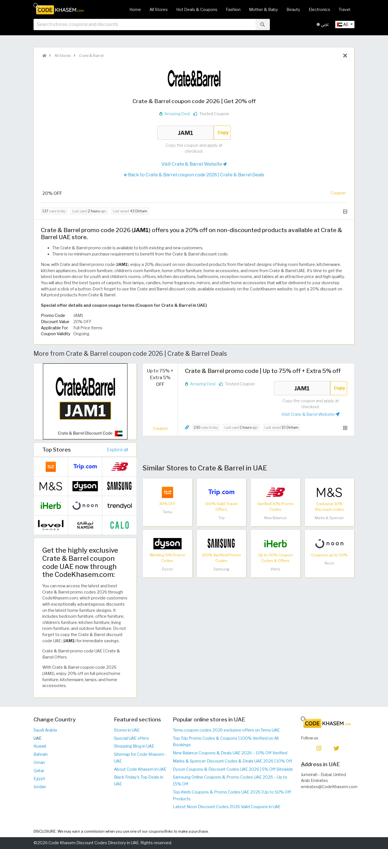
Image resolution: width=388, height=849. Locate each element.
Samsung (221, 569)
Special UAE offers (131, 738)
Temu (167, 512)
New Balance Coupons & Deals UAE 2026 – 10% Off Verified (230, 752)
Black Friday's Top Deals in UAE (138, 780)
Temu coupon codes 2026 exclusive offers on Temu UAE (226, 730)
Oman (39, 762)
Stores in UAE (127, 730)
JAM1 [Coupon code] (185, 132)
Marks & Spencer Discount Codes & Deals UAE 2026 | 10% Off (232, 761)
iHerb (275, 569)
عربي (323, 28)
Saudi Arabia (45, 730)
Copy (223, 132)
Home (135, 9)
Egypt (39, 778)
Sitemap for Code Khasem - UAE (140, 758)
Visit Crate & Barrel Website (194, 164)
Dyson (167, 569)
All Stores (158, 9)
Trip (221, 518)
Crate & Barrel (90, 56)
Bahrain (41, 754)
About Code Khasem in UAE (140, 769)
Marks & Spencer (329, 518)
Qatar (39, 770)
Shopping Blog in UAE (134, 746)
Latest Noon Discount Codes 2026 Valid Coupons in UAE (227, 806)
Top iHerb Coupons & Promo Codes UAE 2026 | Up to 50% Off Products (232, 795)
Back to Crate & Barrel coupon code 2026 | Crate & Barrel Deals (194, 175)
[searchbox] (144, 28)
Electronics (319, 9)
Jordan (40, 786)
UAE (37, 738)
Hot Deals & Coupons (196, 9)
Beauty (293, 9)
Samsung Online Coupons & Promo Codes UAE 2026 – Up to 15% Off (230, 780)
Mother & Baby (263, 9)
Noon (329, 563)
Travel (344, 9)
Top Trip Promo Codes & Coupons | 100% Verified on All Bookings (226, 742)
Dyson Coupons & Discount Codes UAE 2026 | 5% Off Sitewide (233, 769)
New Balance (275, 518)
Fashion (233, 9)
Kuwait (40, 746)
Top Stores (56, 449)
